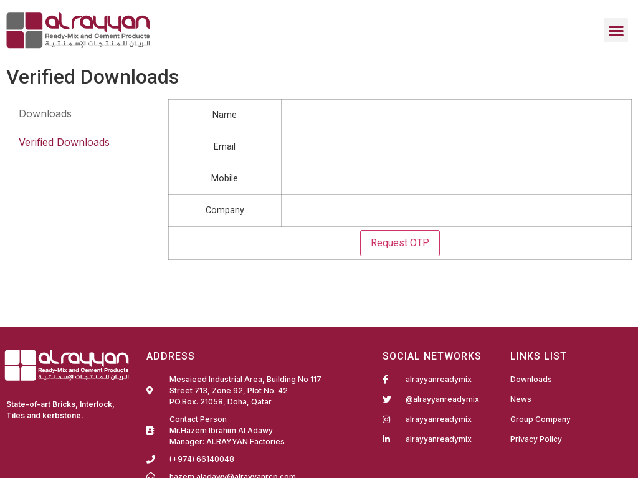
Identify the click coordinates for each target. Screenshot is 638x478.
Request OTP (400, 243)
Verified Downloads (64, 142)
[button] (616, 30)
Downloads (45, 113)
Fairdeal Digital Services (59, 432)
